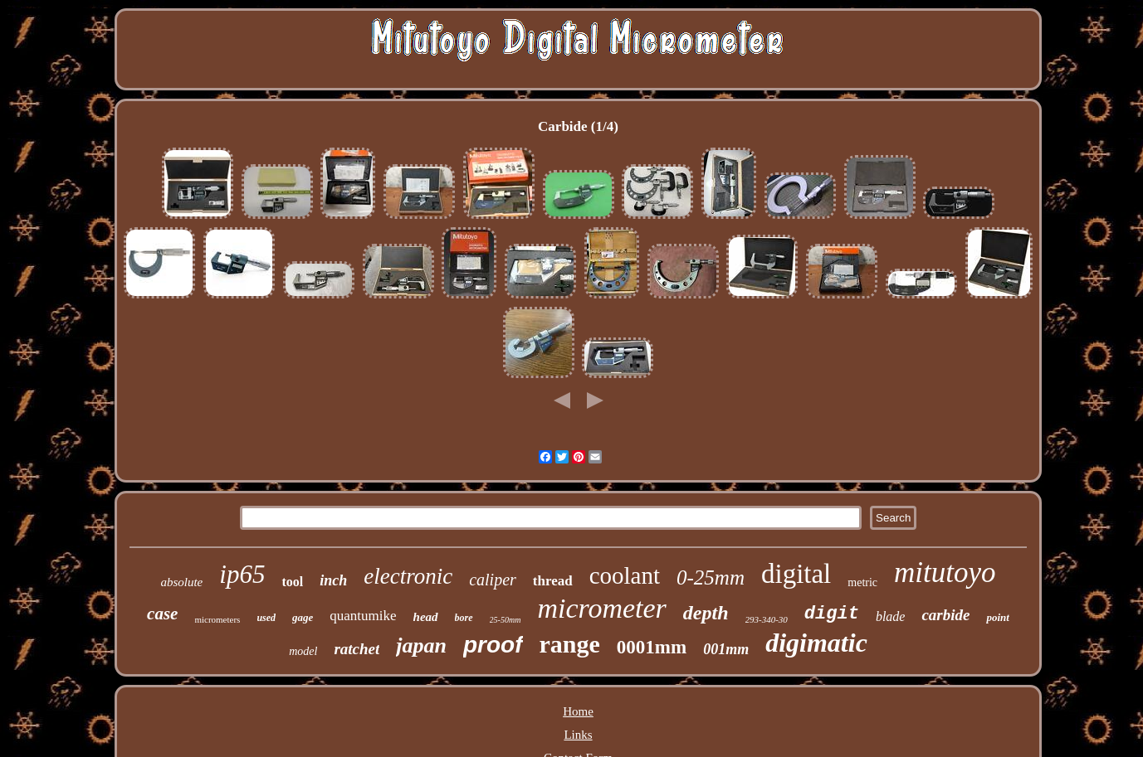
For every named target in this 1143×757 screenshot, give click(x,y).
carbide (945, 615)
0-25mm (711, 577)
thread (553, 581)
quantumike (363, 616)
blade (891, 616)
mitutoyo (944, 572)
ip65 (242, 574)
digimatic (816, 643)
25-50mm (505, 619)
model (303, 651)
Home (578, 711)
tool (292, 582)
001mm (726, 649)
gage (302, 617)
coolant (624, 575)
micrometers (217, 619)
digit (831, 614)
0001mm (651, 647)
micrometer (601, 608)
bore (464, 618)
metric (862, 582)
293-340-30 (766, 619)
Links (578, 734)
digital (796, 574)
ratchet (356, 649)
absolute (181, 582)
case (162, 614)
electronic (408, 576)
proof (493, 645)
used (266, 618)
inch (333, 580)
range (570, 644)
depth (706, 613)
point (997, 617)
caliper (492, 579)
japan (421, 645)
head (425, 617)
